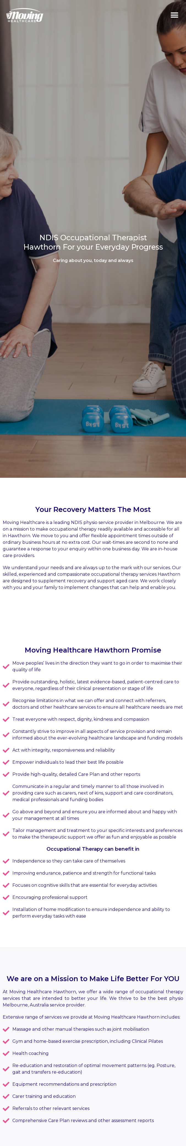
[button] (174, 15)
